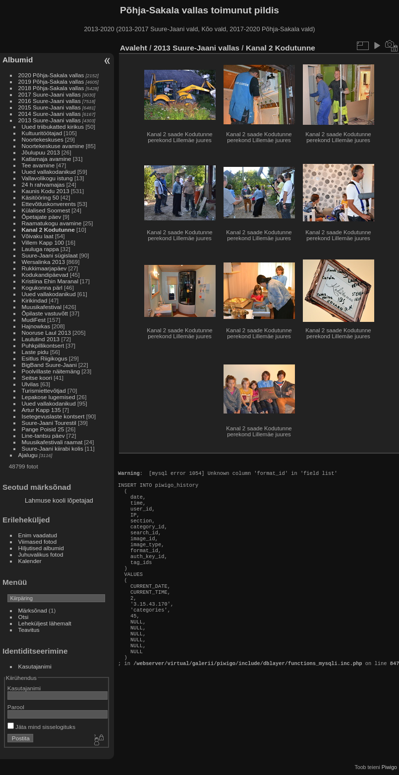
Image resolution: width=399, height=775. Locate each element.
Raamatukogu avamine (52, 223)
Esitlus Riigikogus (44, 358)
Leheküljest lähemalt (44, 623)
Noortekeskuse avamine (53, 146)
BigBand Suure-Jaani (49, 365)
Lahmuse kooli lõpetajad (59, 500)
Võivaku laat (38, 236)
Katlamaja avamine (46, 158)
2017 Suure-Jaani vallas (49, 94)
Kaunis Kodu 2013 (45, 191)
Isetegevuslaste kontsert (54, 416)
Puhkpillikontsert (43, 345)
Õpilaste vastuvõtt (45, 313)
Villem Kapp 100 (43, 242)
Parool (15, 707)
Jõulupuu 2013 (41, 152)
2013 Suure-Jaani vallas (49, 120)
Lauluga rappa (40, 249)
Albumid (17, 59)
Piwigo (389, 767)
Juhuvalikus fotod (40, 554)
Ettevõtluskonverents (49, 204)
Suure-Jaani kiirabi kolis (52, 448)
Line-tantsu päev (43, 435)
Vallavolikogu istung (47, 178)
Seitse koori (37, 377)
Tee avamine (38, 165)
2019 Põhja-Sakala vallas (51, 81)
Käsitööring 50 (40, 197)
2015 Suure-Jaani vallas (49, 107)
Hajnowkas (37, 326)
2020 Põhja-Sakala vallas (51, 75)
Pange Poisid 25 (43, 429)
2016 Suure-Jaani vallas (49, 101)
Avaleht (133, 48)
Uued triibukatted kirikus (53, 126)
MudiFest (34, 319)
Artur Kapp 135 (41, 410)
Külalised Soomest (46, 210)
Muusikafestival (41, 307)
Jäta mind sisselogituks (41, 726)
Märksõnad (32, 610)
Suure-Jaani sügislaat (50, 255)
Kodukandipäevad (45, 274)
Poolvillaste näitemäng (51, 371)
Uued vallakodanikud (49, 171)
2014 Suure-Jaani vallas (49, 113)
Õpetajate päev (41, 216)
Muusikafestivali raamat (52, 442)
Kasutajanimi (35, 666)
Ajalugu (28, 455)
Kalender (30, 561)
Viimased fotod (37, 541)
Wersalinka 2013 (43, 261)
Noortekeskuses (42, 139)
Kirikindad (35, 300)
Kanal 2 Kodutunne (48, 229)
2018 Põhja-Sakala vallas (51, 88)
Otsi (23, 617)
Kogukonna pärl (42, 287)
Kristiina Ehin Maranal (50, 281)
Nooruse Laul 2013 (46, 332)
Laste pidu (35, 352)
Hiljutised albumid (41, 548)
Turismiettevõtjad (44, 390)
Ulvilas (30, 384)
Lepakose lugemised (48, 397)
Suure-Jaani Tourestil (49, 422)
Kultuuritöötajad (42, 133)
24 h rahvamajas (43, 184)
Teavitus (29, 629)
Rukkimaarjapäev (44, 268)
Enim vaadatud (37, 535)
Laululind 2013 (41, 339)
